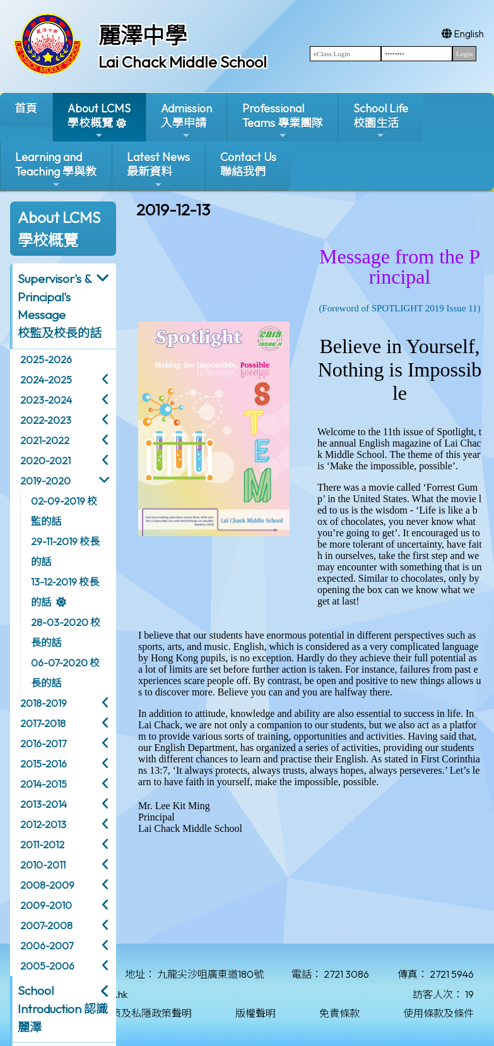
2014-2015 (43, 784)
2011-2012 (42, 844)
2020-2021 (45, 460)
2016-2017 (43, 743)
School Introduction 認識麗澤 (63, 1009)
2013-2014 (43, 804)
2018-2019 (43, 703)
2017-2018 (43, 723)
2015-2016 (43, 763)
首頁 (26, 108)
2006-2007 (46, 945)
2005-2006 (47, 965)
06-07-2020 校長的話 (65, 672)
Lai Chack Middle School (182, 62)
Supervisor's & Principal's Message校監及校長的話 (60, 305)
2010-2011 (43, 864)
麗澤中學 (142, 35)
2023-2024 (46, 400)
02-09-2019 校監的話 (64, 511)
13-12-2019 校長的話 (65, 591)
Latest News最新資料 (158, 169)
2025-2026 (46, 359)
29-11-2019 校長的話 (65, 551)
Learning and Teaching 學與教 (56, 169)
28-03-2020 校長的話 (65, 632)
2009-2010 (46, 905)
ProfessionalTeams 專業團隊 (282, 121)
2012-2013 (43, 824)
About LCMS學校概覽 (99, 121)
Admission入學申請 (186, 121)
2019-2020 (45, 480)
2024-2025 (46, 379)
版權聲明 (255, 1013)
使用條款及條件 (438, 1013)
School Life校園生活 (380, 121)
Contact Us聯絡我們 (248, 164)
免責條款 (339, 1013)
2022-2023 (45, 420)
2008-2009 (47, 885)
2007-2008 (46, 925)
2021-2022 (44, 440)
